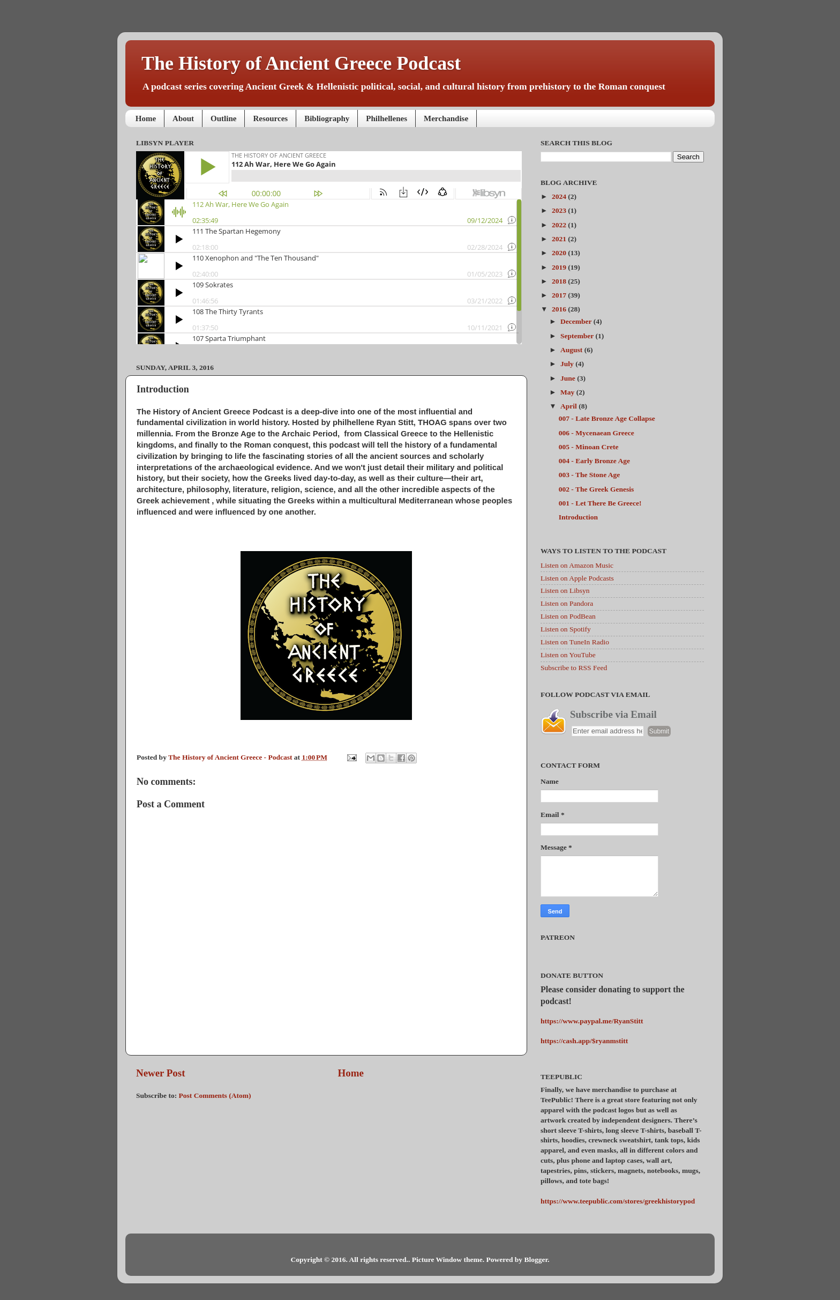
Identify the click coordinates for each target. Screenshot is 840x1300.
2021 (560, 239)
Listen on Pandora (567, 603)
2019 (560, 267)
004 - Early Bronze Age (594, 461)
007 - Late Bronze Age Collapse (607, 418)
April (569, 406)
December (577, 321)
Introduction (578, 517)
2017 (560, 295)
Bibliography (326, 118)
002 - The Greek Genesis (596, 489)
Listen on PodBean (568, 616)
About (183, 118)
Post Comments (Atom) (215, 1095)
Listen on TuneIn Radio (575, 642)
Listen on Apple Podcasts (577, 578)
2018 (560, 281)
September (577, 336)
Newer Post (160, 1073)
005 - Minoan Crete (589, 447)
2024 (560, 196)
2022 (560, 225)
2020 (560, 253)
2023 (560, 210)
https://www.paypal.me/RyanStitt (592, 1021)
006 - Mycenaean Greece (596, 433)
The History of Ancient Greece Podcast (301, 63)
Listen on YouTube (568, 655)
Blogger (536, 1260)
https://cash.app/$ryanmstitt (584, 1041)
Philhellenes (386, 118)
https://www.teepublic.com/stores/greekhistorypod (618, 1201)
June (568, 378)
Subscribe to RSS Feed (574, 668)
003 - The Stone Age (589, 475)
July (567, 364)
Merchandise (446, 118)
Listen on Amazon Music (577, 565)
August (572, 350)
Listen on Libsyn (565, 590)
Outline (223, 118)
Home (146, 118)
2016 (560, 309)
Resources (270, 118)
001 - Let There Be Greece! (600, 503)
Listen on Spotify (566, 629)
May (568, 392)
